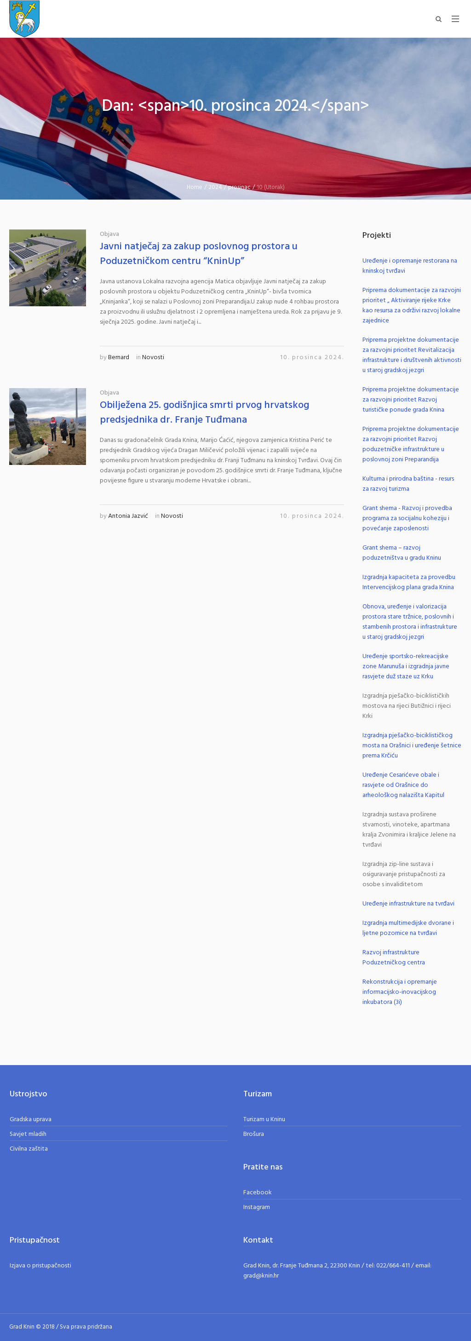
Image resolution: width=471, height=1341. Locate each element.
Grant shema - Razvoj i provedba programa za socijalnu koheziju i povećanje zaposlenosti (407, 518)
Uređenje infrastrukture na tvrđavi (408, 904)
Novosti (153, 357)
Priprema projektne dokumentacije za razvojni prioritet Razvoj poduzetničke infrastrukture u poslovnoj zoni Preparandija (410, 444)
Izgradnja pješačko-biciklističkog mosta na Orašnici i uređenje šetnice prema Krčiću (411, 745)
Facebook (257, 1192)
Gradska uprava (31, 1119)
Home (194, 187)
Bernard (118, 357)
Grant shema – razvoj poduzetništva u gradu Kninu (401, 553)
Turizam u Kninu (264, 1119)
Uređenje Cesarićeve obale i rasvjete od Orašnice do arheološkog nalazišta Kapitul (403, 785)
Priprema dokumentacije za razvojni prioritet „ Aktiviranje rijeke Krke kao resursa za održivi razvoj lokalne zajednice (411, 305)
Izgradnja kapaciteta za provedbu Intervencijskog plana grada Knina (408, 582)
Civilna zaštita (29, 1149)
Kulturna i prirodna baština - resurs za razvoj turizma (408, 484)
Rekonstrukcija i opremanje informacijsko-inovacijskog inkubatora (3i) (399, 992)
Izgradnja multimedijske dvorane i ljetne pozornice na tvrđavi (408, 928)
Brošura (253, 1134)
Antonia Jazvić (128, 516)
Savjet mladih (28, 1134)
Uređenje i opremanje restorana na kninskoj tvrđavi (409, 266)
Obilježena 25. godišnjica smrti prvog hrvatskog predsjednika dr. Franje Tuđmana (204, 412)
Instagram (256, 1207)
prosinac (239, 187)
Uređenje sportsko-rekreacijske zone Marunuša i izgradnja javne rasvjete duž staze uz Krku (405, 666)
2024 (215, 187)
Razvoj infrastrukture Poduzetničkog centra (393, 957)
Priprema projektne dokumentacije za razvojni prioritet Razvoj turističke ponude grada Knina (410, 399)
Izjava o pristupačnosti (40, 1266)
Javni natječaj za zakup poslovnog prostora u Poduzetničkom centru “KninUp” (199, 254)
